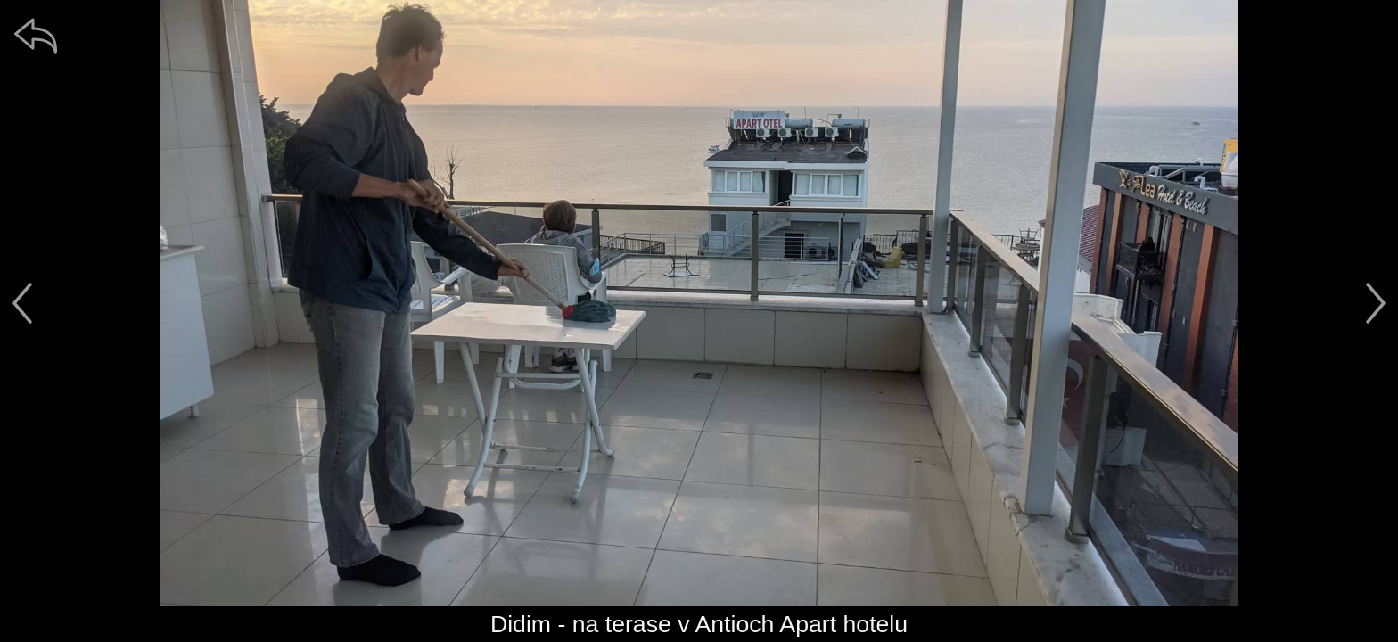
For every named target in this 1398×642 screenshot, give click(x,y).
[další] (1375, 303)
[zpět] (35, 35)
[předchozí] (22, 303)
